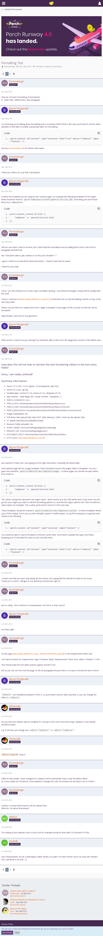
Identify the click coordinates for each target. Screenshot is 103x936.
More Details (7, 932)
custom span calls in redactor (23, 891)
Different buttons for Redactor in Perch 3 (28, 899)
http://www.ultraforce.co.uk (30, 438)
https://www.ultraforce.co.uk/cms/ (35, 299)
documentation (15, 148)
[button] (3, 3)
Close (17, 932)
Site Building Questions (18, 913)
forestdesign (9, 66)
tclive (12, 911)
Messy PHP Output (18, 908)
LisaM (12, 902)
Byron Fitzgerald (11, 754)
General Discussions (17, 896)
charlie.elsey (14, 893)
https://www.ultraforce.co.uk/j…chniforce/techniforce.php (37, 653)
